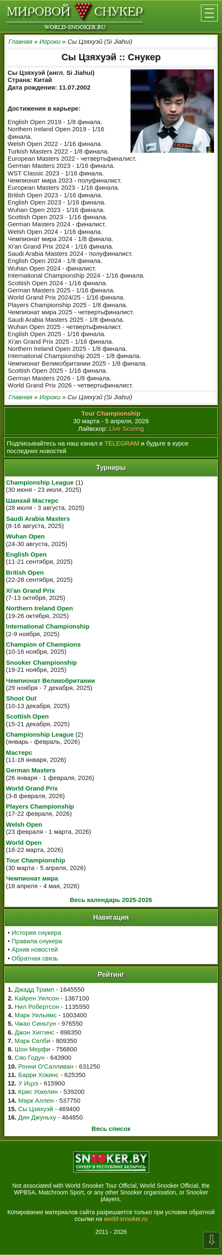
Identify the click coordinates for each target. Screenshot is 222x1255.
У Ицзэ (28, 1083)
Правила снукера (37, 941)
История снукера (36, 932)
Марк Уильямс (36, 1015)
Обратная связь (35, 958)
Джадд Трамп (34, 989)
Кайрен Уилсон (37, 998)
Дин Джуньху (37, 1117)
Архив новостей (35, 949)
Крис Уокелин (38, 1091)
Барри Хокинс (38, 1074)
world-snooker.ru (125, 1218)
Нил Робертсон (37, 1006)
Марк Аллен (35, 1100)
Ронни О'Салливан (45, 1066)
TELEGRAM (121, 443)
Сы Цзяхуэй (35, 1108)
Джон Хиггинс (34, 1032)
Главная (20, 41)
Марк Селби (32, 1040)
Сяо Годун (30, 1057)
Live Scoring (126, 428)
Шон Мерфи (33, 1049)
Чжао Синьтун (35, 1023)
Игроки (49, 41)
